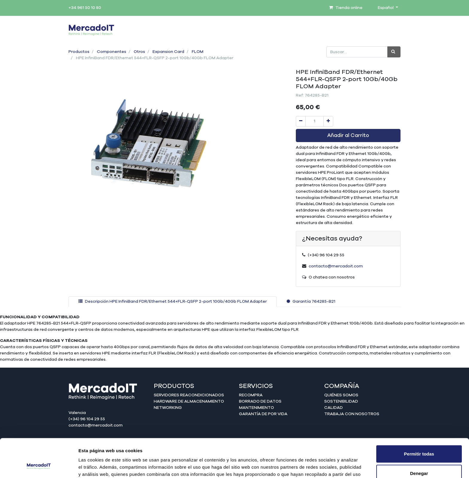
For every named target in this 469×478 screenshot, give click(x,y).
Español (386, 8)
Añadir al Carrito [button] (348, 135)
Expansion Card (168, 52)
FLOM (197, 52)
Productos (78, 52)
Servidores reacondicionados (189, 395)
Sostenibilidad (341, 401)
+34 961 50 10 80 (84, 8)
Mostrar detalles (323, 466)
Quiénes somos (341, 395)
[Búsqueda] (394, 51)
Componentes (111, 52)
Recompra (251, 395)
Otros (139, 52)
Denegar (419, 439)
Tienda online (346, 8)
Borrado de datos (260, 401)
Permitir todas (419, 419)
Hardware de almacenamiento (189, 401)
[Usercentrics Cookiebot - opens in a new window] (39, 466)
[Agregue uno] (328, 121)
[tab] (172, 301)
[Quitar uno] (301, 121)
